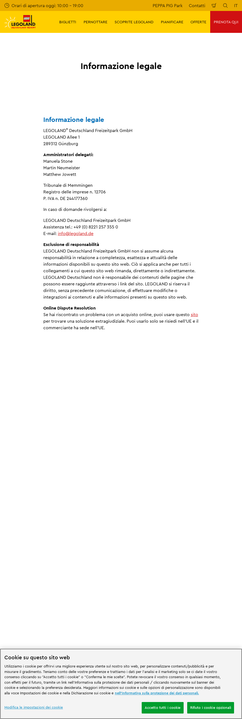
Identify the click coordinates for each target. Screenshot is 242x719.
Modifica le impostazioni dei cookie (33, 707)
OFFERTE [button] (198, 21)
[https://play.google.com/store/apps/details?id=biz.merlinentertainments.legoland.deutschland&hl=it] (180, 614)
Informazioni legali (35, 494)
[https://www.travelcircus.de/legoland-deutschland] (96, 622)
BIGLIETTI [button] (67, 21)
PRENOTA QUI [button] (226, 21)
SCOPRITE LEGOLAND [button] (134, 21)
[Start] (64, 622)
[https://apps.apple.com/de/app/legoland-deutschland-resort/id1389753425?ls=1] (219, 614)
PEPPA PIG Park (168, 5)
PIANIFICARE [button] (172, 21)
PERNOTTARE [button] (95, 21)
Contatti (197, 5)
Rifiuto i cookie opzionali (210, 707)
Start (8, 494)
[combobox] (121, 591)
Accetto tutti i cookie (163, 707)
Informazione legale (73, 494)
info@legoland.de (75, 233)
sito (194, 314)
